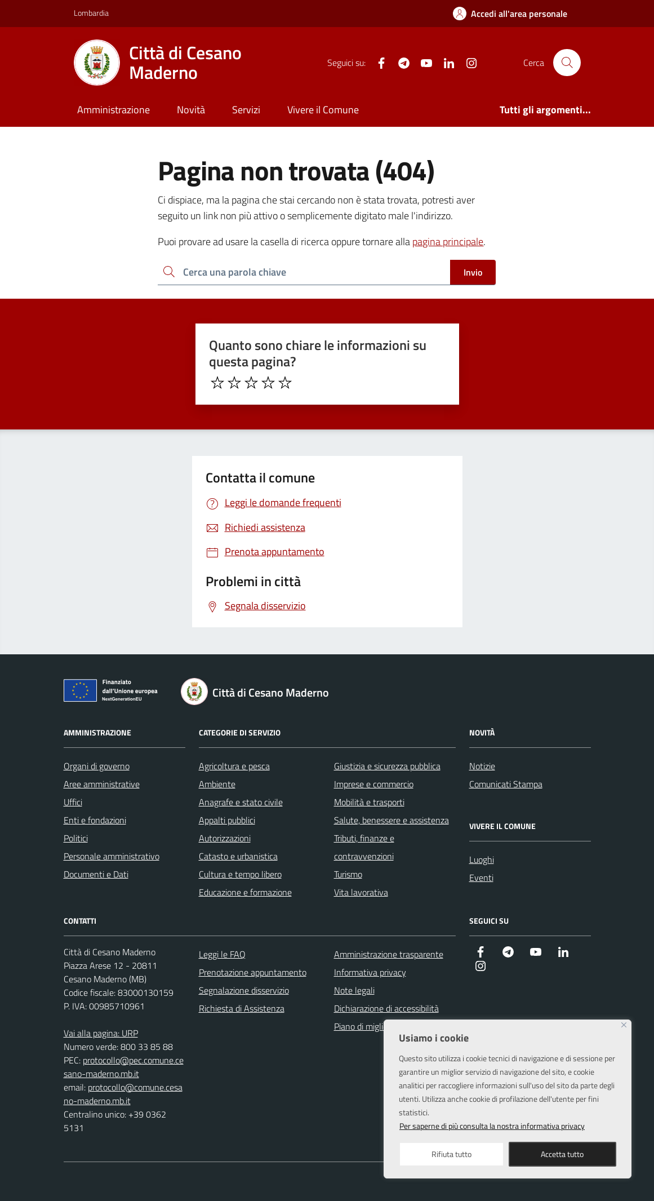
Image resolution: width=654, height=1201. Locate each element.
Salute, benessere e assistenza (391, 820)
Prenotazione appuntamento (252, 972)
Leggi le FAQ (222, 954)
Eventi (481, 877)
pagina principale (447, 241)
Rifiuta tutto (451, 1154)
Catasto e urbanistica (238, 856)
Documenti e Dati (96, 874)
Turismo (348, 874)
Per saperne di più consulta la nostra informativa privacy (492, 1126)
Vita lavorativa (361, 892)
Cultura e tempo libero (240, 874)
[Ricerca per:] (304, 272)
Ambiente (217, 784)
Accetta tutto (562, 1154)
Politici (76, 838)
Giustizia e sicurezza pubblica (387, 766)
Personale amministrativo (111, 856)
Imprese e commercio (373, 784)
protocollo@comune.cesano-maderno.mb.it (123, 1093)
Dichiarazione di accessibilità (386, 1008)
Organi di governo (97, 766)
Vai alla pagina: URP (101, 1033)
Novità (191, 109)
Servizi (246, 109)
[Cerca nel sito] (566, 62)
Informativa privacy (370, 972)
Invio (473, 272)
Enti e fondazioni (95, 820)
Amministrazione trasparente (388, 954)
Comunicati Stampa (505, 784)
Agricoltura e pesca (234, 766)
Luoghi (481, 859)
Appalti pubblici (227, 820)
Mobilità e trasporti (369, 802)
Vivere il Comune (323, 109)
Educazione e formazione (245, 892)
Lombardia (91, 13)
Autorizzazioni (225, 838)
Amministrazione (113, 109)
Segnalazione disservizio (244, 990)
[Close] (623, 1024)
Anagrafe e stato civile (241, 802)
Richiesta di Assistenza (241, 1008)
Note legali (354, 990)
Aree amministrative (102, 784)
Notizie (482, 766)
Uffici (73, 802)
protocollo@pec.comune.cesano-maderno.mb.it (124, 1066)
